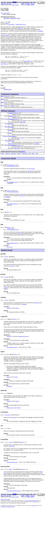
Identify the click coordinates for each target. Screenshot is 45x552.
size (10, 138)
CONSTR (13, 4)
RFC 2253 (20, 29)
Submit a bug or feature (5, 509)
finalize (7, 159)
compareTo (11, 116)
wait (29, 159)
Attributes (6, 98)
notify (19, 159)
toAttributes (12, 141)
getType (11, 128)
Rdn (2, 98)
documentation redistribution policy (8, 517)
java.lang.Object (5, 13)
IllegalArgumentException (14, 501)
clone (2, 159)
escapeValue (12, 123)
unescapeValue (13, 151)
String (5, 105)
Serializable (6, 18)
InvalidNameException (13, 172)
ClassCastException (12, 356)
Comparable (13, 18)
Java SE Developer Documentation (32, 511)
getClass (13, 159)
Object (18, 18)
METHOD (17, 4)
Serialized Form (8, 91)
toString (11, 146)
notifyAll (24, 159)
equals (10, 120)
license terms (34, 516)
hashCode (11, 134)
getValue (11, 131)
